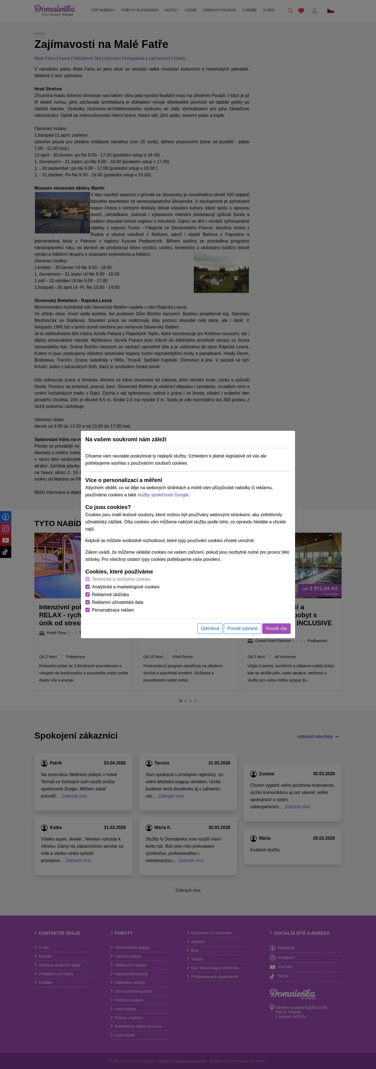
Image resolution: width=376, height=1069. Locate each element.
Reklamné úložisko (110, 594)
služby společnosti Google (163, 494)
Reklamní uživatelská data (117, 602)
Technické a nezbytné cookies (121, 579)
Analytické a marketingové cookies (125, 587)
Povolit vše (276, 628)
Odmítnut (210, 628)
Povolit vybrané (242, 628)
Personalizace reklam (113, 610)
